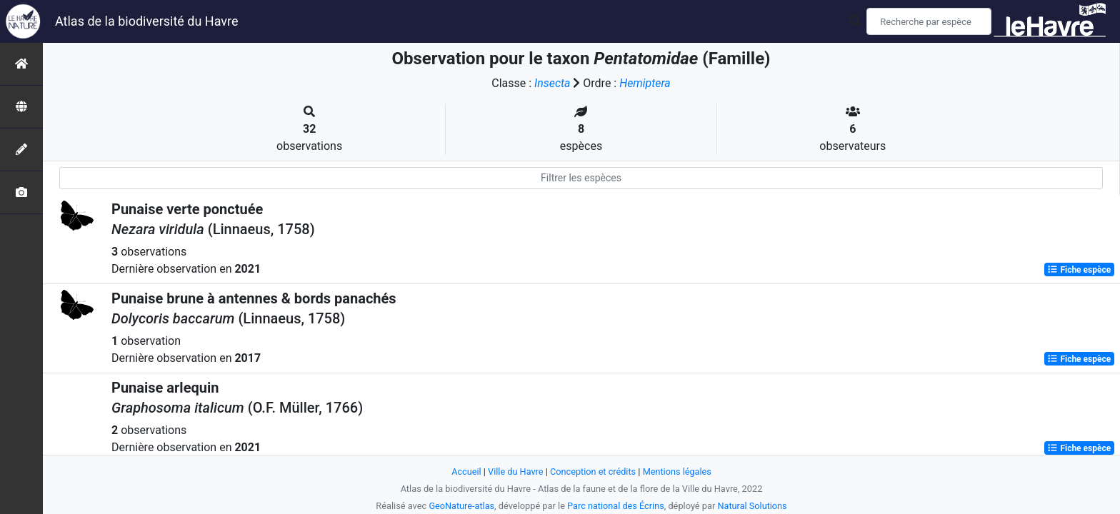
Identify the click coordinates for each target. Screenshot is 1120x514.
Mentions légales (677, 471)
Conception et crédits (593, 471)
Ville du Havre (515, 471)
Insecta (552, 83)
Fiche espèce (1079, 270)
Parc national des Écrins (616, 505)
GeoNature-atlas (461, 505)
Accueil (466, 471)
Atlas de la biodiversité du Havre (147, 21)
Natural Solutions (753, 505)
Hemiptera (645, 83)
